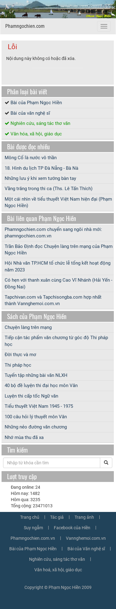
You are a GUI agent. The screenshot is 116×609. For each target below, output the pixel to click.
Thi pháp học (18, 365)
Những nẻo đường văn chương (36, 427)
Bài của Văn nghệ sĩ (86, 548)
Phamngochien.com (25, 26)
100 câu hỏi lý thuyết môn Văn (36, 416)
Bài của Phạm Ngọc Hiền (36, 102)
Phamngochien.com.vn (33, 538)
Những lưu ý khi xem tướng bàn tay (40, 178)
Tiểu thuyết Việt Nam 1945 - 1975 (39, 406)
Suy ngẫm (33, 527)
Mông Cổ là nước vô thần (31, 157)
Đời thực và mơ (20, 354)
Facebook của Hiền (72, 527)
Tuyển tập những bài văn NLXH (36, 375)
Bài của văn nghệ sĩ (30, 113)
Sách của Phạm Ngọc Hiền (37, 316)
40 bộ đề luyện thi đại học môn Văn (41, 385)
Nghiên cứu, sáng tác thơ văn (40, 123)
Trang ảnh (84, 517)
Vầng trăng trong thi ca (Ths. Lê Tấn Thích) (48, 188)
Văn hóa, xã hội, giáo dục (36, 134)
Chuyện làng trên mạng (28, 327)
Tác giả (57, 517)
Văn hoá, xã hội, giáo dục (58, 569)
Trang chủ (29, 517)
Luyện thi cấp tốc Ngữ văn (31, 396)
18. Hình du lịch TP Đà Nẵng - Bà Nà (41, 168)
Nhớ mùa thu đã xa (24, 437)
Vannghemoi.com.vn (86, 538)
